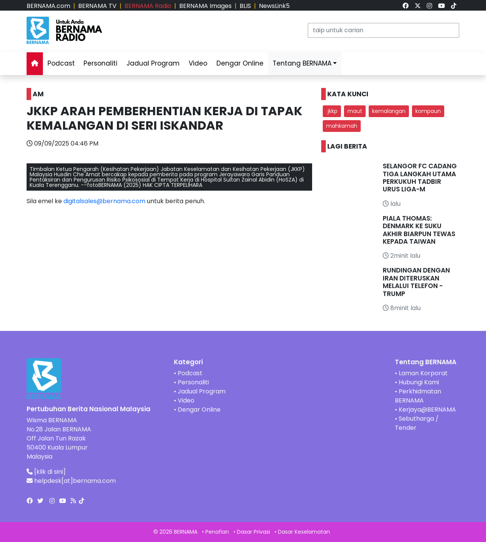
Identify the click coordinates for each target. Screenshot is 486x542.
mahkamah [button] (341, 126)
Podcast (61, 63)
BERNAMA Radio (148, 6)
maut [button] (354, 111)
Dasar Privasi (253, 532)
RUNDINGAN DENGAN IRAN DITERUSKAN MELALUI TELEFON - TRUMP (416, 282)
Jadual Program (153, 63)
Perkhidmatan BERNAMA (418, 396)
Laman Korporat (423, 373)
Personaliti (100, 63)
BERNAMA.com (48, 6)
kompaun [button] (428, 111)
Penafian (217, 532)
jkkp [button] (332, 111)
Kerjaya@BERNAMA (427, 409)
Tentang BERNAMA (302, 63)
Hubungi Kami (419, 382)
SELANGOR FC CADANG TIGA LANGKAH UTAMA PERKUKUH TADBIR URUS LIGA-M (420, 177)
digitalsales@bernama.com (104, 201)
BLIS (245, 6)
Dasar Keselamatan (304, 532)
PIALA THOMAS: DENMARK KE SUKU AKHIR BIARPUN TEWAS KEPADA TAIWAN (419, 230)
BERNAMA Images (205, 6)
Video (198, 63)
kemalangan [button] (389, 111)
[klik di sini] (50, 471)
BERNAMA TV (97, 6)
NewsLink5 (274, 6)
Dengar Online (240, 63)
